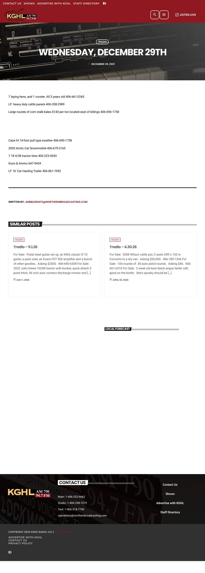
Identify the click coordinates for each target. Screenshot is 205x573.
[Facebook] (104, 3)
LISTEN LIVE (185, 15)
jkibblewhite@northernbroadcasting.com (56, 202)
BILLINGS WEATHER (142, 350)
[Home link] (21, 15)
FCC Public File (64, 532)
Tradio (102, 42)
